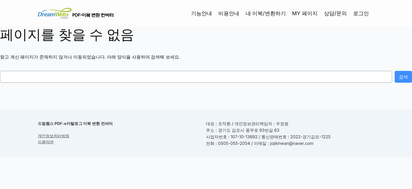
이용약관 (46, 141)
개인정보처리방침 (53, 135)
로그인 (361, 13)
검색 (403, 77)
